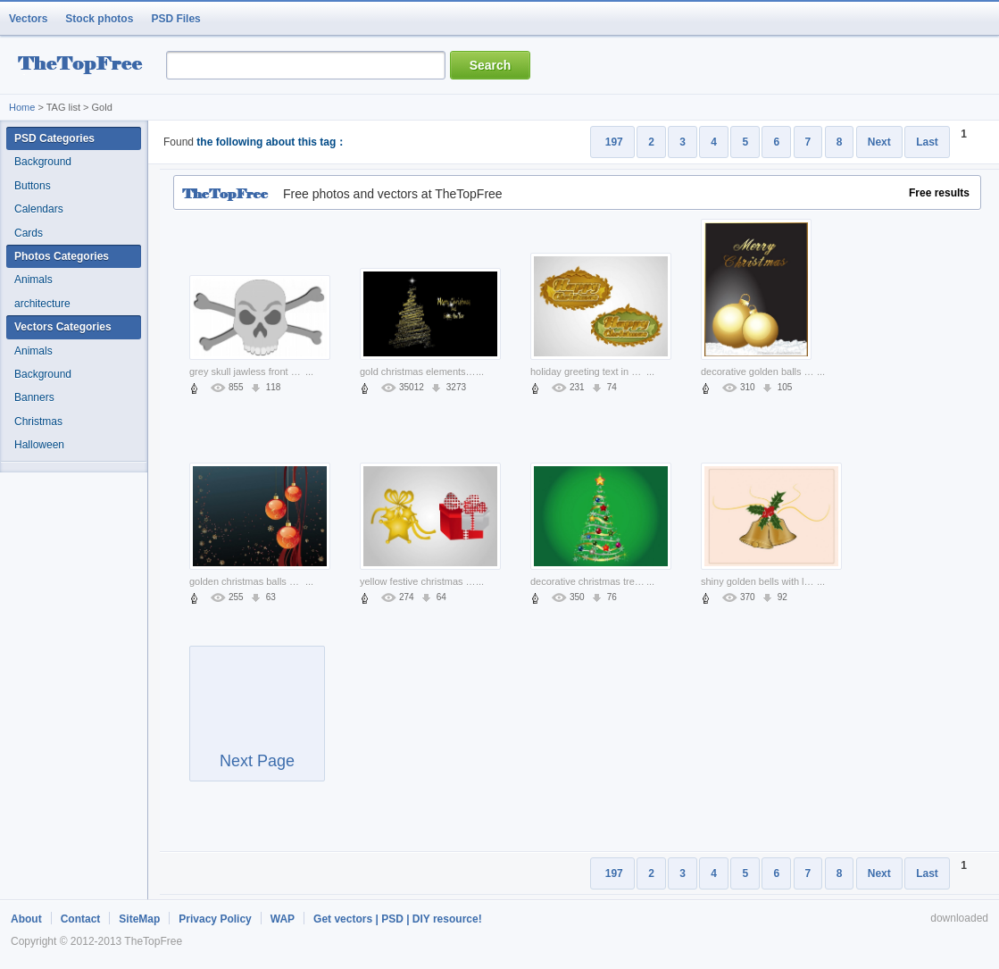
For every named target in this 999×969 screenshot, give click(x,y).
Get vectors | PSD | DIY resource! (397, 919)
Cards (28, 233)
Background (42, 161)
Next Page (257, 721)
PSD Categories (54, 138)
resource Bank (84, 65)
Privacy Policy (215, 919)
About (26, 919)
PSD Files (175, 19)
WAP (283, 919)
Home (22, 107)
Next (879, 142)
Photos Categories (61, 256)
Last (927, 142)
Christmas (38, 421)
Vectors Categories (63, 327)
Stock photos (99, 19)
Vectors (28, 19)
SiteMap (139, 919)
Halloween (39, 445)
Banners (34, 397)
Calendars (38, 209)
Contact (81, 919)
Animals (33, 279)
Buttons (32, 186)
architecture (42, 303)
